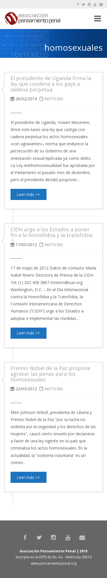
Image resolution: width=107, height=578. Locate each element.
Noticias (54, 98)
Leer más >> (28, 194)
